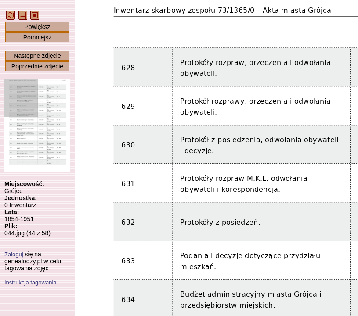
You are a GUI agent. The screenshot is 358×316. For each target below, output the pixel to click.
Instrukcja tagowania (30, 282)
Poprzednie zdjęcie (37, 66)
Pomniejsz (37, 37)
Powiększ (37, 26)
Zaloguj (13, 254)
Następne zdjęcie (37, 55)
